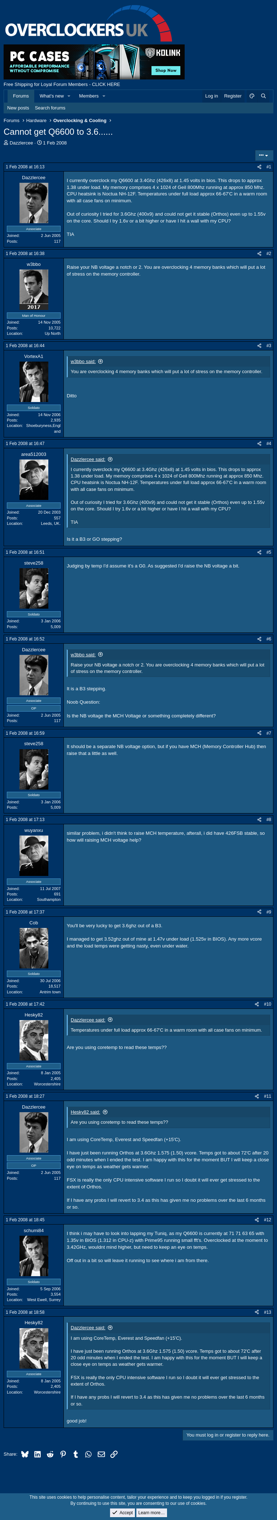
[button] (69, 96)
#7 (269, 733)
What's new (52, 96)
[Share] (259, 167)
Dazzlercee (21, 143)
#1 (269, 166)
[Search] (263, 96)
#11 (267, 1096)
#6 (269, 639)
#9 (269, 912)
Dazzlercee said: (88, 459)
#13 (267, 1312)
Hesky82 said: (85, 1112)
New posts (18, 108)
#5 (269, 552)
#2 (269, 253)
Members (88, 96)
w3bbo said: (83, 361)
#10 (267, 1004)
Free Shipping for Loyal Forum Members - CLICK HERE (62, 84)
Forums (21, 96)
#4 (269, 443)
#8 (269, 819)
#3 (269, 345)
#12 (267, 1219)
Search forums (50, 108)
